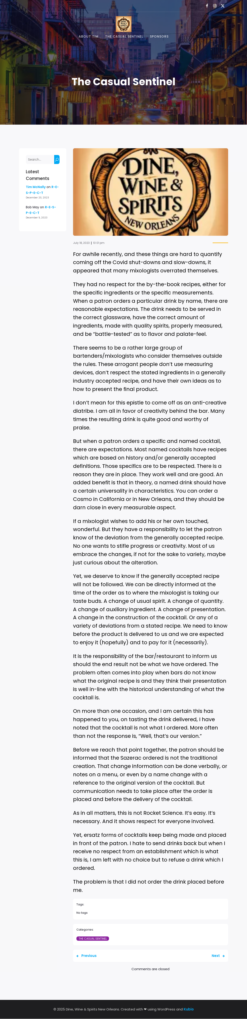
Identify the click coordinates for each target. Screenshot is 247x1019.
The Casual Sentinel (124, 36)
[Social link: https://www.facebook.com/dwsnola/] (205, 5)
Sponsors (159, 36)
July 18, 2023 (81, 243)
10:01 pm (99, 243)
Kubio (189, 1009)
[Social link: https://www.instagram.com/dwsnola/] (213, 5)
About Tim (88, 36)
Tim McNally (36, 187)
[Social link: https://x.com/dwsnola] (221, 5)
